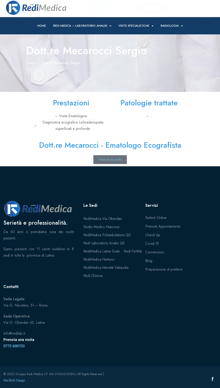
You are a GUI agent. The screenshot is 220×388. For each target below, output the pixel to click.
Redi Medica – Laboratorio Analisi (82, 26)
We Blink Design (14, 380)
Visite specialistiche (135, 26)
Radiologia (172, 26)
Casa (30, 62)
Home (41, 26)
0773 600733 (14, 346)
